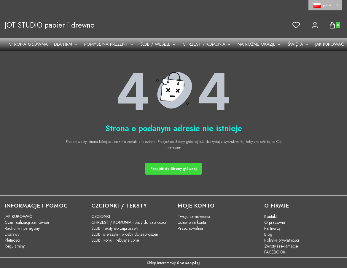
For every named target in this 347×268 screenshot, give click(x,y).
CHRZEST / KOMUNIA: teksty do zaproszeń (129, 222)
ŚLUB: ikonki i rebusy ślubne (115, 240)
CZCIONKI (100, 216)
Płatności (12, 240)
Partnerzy (272, 228)
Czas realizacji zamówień (27, 222)
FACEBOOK (275, 252)
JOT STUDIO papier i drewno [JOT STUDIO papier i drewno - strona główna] (50, 25)
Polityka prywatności (281, 240)
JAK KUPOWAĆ (18, 216)
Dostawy (12, 234)
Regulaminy (15, 246)
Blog (268, 234)
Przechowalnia (190, 228)
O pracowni (274, 222)
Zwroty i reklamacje (281, 246)
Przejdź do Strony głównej (173, 168)
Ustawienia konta (192, 222)
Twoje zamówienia (194, 216)
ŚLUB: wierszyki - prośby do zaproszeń (124, 234)
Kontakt (270, 216)
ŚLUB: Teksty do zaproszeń (114, 228)
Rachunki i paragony (22, 228)
